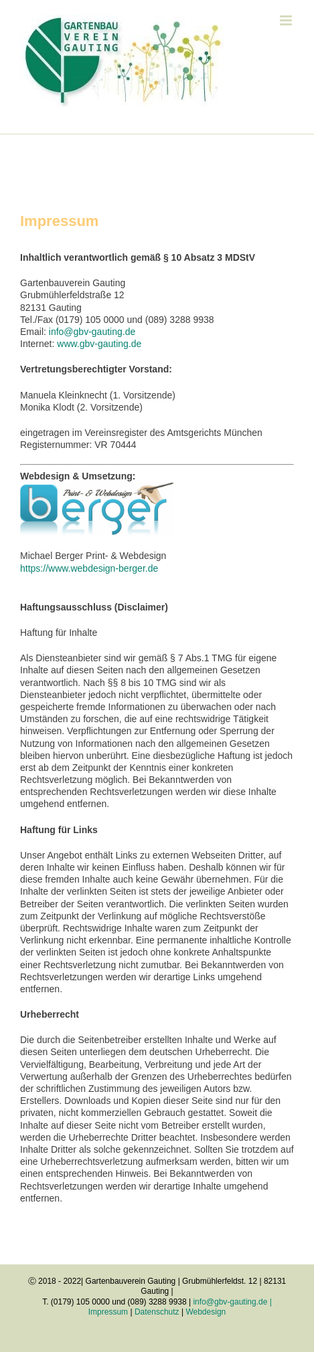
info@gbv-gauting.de (92, 331)
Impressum (108, 1312)
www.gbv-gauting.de (99, 343)
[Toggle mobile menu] (287, 20)
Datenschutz (157, 1312)
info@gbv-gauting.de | (232, 1302)
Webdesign (205, 1312)
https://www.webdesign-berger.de (89, 568)
